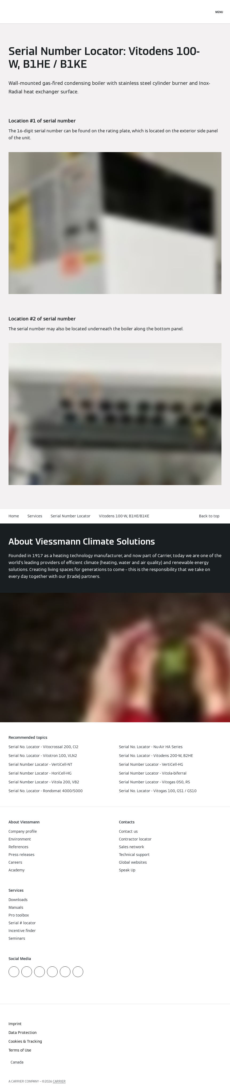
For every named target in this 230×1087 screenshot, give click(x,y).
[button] (210, 516)
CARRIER (59, 1081)
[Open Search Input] (207, 11)
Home (14, 516)
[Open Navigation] (219, 11)
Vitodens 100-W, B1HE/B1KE (124, 516)
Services (34, 516)
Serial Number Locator (70, 516)
